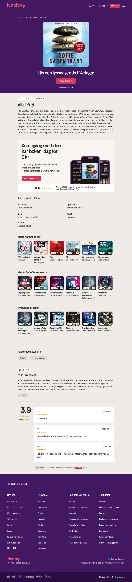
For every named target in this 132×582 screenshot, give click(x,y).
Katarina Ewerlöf (74, 207)
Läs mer (23, 395)
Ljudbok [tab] (27, 198)
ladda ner (78, 468)
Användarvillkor (111, 563)
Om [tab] (19, 198)
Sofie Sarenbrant (25, 207)
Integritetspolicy (97, 563)
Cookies (121, 563)
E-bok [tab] (37, 198)
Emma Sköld (32, 217)
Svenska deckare (39, 18)
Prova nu (115, 6)
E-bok (28, 225)
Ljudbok (21, 225)
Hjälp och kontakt (17, 483)
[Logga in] (102, 6)
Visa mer (39, 468)
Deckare (28, 18)
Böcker (20, 18)
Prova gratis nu (66, 81)
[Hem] (47, 5)
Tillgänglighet (85, 563)
